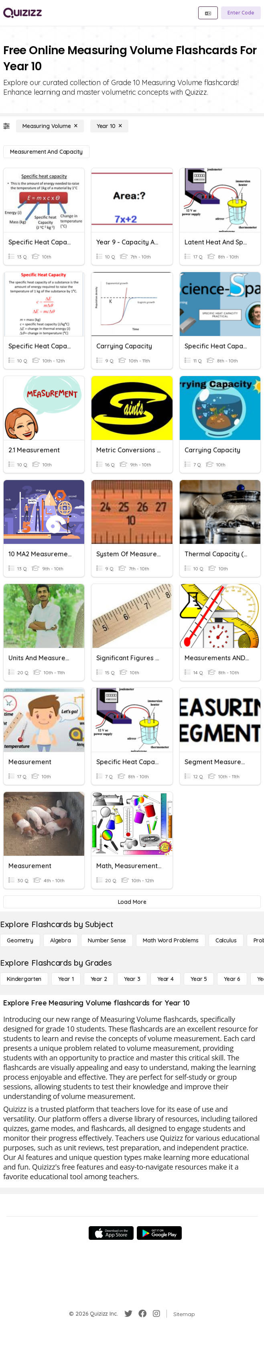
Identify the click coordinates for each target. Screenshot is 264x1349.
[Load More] (132, 901)
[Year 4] (165, 979)
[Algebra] (60, 940)
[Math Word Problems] (170, 940)
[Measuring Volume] (50, 126)
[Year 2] (99, 979)
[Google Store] (159, 1233)
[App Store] (111, 1233)
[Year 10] (109, 126)
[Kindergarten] (24, 979)
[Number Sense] (107, 940)
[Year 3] (132, 979)
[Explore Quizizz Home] (22, 13)
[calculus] (226, 940)
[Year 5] (199, 979)
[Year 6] (232, 979)
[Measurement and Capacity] (46, 151)
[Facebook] (142, 1313)
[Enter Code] (241, 12)
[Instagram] (156, 1313)
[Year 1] (65, 979)
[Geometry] (20, 940)
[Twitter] (128, 1313)
